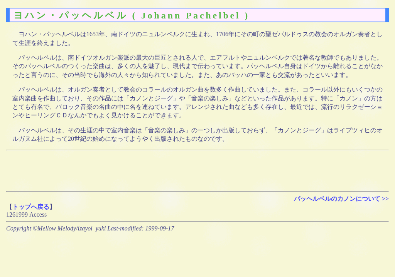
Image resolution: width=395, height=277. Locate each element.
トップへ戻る (30, 207)
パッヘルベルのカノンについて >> (341, 198)
